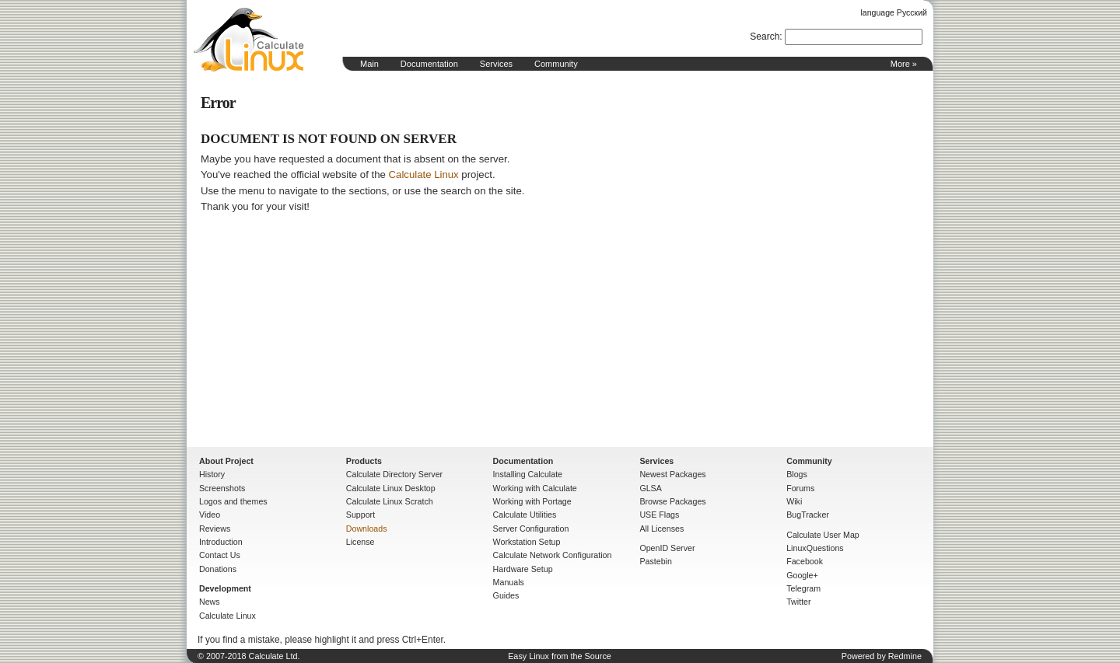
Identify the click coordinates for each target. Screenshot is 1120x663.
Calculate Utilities (525, 514)
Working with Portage (532, 501)
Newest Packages (672, 474)
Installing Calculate (527, 474)
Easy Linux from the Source (559, 656)
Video (209, 514)
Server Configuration (531, 528)
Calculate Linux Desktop (391, 488)
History (212, 474)
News (209, 601)
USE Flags (659, 514)
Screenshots (222, 488)
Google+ (802, 575)
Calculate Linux (424, 174)
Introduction (221, 541)
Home (249, 40)
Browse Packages (672, 501)
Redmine (905, 656)
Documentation (429, 63)
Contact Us (219, 555)
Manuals (508, 582)
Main (369, 63)
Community (556, 63)
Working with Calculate (535, 488)
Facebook (804, 561)
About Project (226, 461)
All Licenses (661, 528)
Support (360, 514)
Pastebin (655, 561)
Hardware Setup (523, 569)
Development (225, 588)
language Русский (894, 12)
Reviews (214, 528)
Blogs (796, 474)
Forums (800, 488)
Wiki (794, 501)
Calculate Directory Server (394, 474)
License (360, 541)
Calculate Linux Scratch (389, 501)
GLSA (650, 488)
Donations (217, 569)
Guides (506, 595)
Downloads (366, 528)
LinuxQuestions (814, 548)
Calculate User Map (822, 534)
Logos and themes (233, 501)
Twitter (798, 601)
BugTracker (807, 514)
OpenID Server (667, 548)
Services (496, 63)
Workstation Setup (527, 541)
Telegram (803, 588)
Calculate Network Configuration (552, 555)
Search (764, 36)
